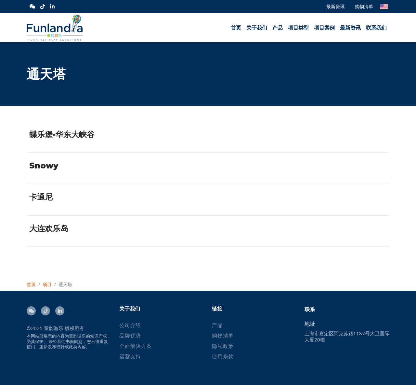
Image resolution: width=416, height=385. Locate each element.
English (383, 6)
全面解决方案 (135, 346)
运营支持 (130, 356)
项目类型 (298, 28)
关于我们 (256, 28)
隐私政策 (223, 346)
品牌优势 (130, 335)
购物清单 (364, 6)
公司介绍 (130, 325)
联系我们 (376, 28)
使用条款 (223, 356)
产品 (277, 28)
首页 (236, 28)
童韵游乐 (53, 328)
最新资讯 (335, 6)
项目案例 (324, 28)
